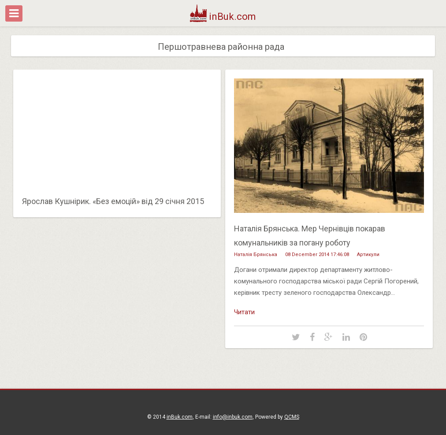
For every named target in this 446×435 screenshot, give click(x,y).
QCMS (291, 417)
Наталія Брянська (255, 254)
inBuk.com (223, 16)
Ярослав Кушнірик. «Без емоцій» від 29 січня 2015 (113, 201)
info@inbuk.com (233, 417)
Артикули (368, 254)
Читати (244, 312)
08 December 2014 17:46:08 (317, 254)
